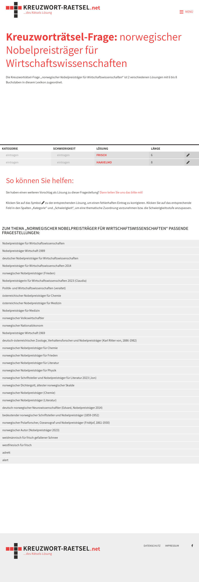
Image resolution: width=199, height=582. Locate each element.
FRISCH (101, 155)
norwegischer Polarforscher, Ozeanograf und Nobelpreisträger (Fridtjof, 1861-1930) (56, 423)
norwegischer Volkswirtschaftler (23, 318)
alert (5, 460)
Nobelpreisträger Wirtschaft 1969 (23, 333)
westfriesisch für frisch (17, 445)
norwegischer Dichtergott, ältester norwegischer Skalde (38, 385)
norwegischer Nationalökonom (22, 325)
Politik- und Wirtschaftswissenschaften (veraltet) (34, 288)
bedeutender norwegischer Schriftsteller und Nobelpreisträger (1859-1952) (50, 415)
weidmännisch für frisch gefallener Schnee (30, 438)
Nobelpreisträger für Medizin (21, 310)
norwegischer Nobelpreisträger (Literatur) (29, 400)
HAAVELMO (104, 162)
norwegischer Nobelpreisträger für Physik (29, 370)
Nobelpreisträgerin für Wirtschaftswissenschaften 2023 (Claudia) (44, 281)
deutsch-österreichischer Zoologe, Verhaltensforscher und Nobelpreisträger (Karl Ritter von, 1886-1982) (69, 340)
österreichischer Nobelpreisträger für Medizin (31, 303)
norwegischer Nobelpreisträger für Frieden (30, 355)
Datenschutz (152, 545)
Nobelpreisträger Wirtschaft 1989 (23, 251)
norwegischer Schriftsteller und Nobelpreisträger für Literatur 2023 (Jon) (49, 378)
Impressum (172, 545)
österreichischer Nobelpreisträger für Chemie (31, 296)
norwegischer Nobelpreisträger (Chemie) (28, 393)
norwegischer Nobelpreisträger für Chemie (30, 348)
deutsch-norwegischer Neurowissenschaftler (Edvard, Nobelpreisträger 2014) (52, 408)
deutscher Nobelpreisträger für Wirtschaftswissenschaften (40, 258)
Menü (186, 12)
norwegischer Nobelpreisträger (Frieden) (28, 273)
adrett (6, 452)
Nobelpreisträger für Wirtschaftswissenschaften (33, 243)
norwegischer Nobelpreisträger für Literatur (30, 363)
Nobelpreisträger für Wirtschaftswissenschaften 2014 (36, 266)
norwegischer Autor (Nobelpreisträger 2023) (30, 430)
